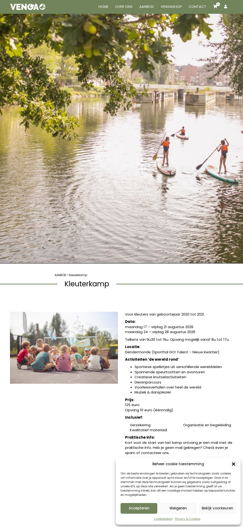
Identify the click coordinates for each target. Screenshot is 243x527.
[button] (233, 464)
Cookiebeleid (163, 519)
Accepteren (139, 508)
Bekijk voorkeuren (217, 508)
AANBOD (60, 275)
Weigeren (178, 508)
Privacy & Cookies (188, 519)
